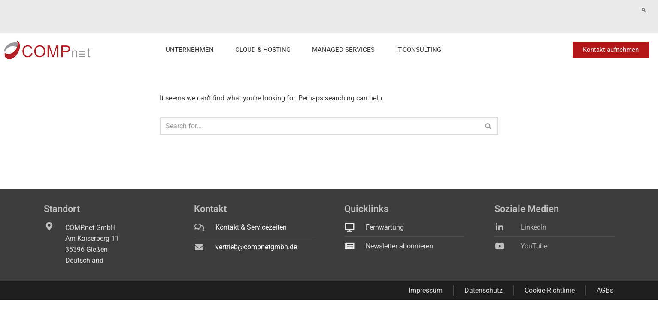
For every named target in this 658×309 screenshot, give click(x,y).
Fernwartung (633, 10)
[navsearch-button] (559, 10)
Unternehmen (190, 38)
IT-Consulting (418, 38)
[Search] (319, 114)
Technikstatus (591, 10)
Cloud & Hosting (263, 38)
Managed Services (343, 38)
